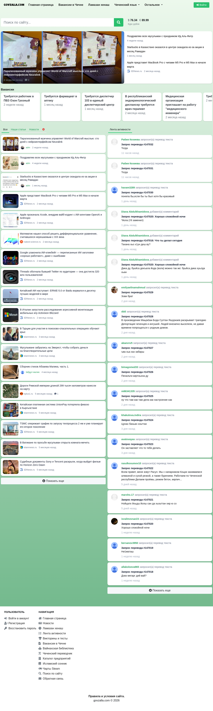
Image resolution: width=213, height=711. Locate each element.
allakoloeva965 (130, 567)
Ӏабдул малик (33, 372)
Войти (201, 4)
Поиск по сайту (50, 673)
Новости (46, 623)
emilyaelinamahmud (133, 287)
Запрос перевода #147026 (137, 372)
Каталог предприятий (54, 658)
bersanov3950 (130, 543)
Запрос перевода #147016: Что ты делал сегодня (151, 240)
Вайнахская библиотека (56, 648)
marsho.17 (128, 494)
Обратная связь (51, 678)
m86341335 (128, 391)
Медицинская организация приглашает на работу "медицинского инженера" (181, 105)
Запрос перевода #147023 (137, 444)
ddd (124, 311)
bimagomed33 (130, 367)
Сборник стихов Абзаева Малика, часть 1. (44, 366)
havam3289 (128, 187)
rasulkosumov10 (131, 463)
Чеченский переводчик (55, 653)
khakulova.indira (131, 415)
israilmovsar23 (130, 518)
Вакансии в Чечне (70, 4)
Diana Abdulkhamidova (135, 211)
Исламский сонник (53, 663)
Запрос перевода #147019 (137, 547)
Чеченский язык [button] (125, 4)
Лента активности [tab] (120, 129)
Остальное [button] (152, 4)
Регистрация (14, 623)
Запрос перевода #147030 (137, 192)
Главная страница (40, 4)
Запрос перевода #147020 (137, 523)
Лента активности (52, 633)
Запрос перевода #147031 (137, 168)
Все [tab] (5, 129)
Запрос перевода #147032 (137, 144)
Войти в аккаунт (16, 618)
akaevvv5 (127, 343)
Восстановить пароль (20, 628)
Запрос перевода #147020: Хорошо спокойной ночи (153, 216)
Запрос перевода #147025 (137, 396)
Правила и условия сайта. (106, 696)
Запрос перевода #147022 (137, 468)
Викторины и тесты (53, 638)
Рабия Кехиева (131, 139)
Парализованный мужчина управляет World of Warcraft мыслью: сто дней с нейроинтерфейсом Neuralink (51, 73)
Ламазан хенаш (98, 4)
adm (28, 147)
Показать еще (53, 480)
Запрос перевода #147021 (137, 499)
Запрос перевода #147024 (137, 420)
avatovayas (128, 439)
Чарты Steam (49, 668)
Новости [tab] (34, 129)
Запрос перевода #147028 (137, 316)
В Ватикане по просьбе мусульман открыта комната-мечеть (54, 442)
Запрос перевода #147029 (137, 292)
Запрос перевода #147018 (137, 571)
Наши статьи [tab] (18, 129)
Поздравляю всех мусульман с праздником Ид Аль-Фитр (160, 36)
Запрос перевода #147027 (137, 348)
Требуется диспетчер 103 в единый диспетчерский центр (99, 100)
